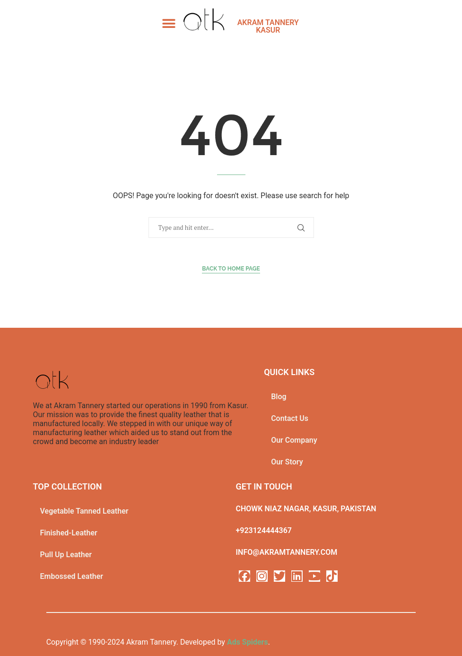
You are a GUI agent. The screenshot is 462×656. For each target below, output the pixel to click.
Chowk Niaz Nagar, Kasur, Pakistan (306, 508)
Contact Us (289, 418)
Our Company (294, 440)
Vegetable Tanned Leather (84, 511)
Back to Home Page (231, 268)
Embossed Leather (72, 576)
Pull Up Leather (66, 554)
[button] (169, 23)
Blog (278, 396)
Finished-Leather (68, 532)
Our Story (287, 461)
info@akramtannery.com (287, 552)
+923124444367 (264, 530)
